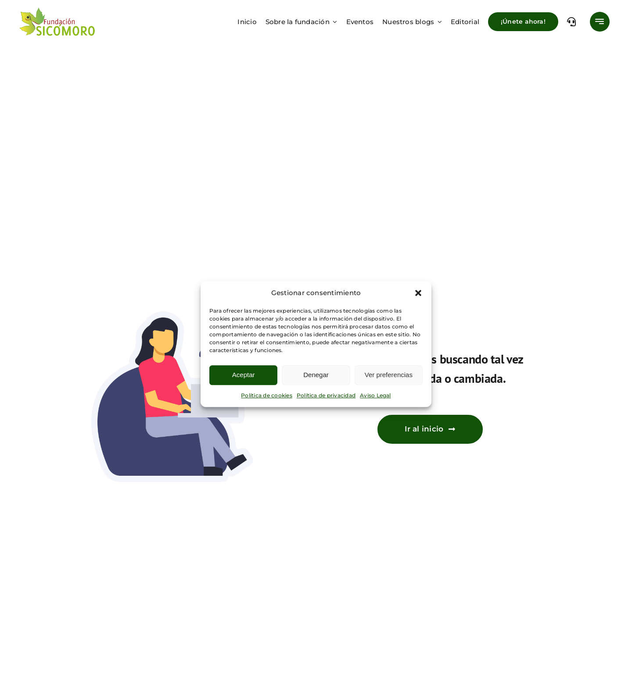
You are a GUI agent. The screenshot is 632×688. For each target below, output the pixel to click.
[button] (418, 293)
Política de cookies (266, 395)
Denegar (316, 374)
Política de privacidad (326, 395)
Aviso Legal (375, 395)
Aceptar (243, 374)
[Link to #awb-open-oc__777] (600, 22)
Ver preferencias (389, 374)
